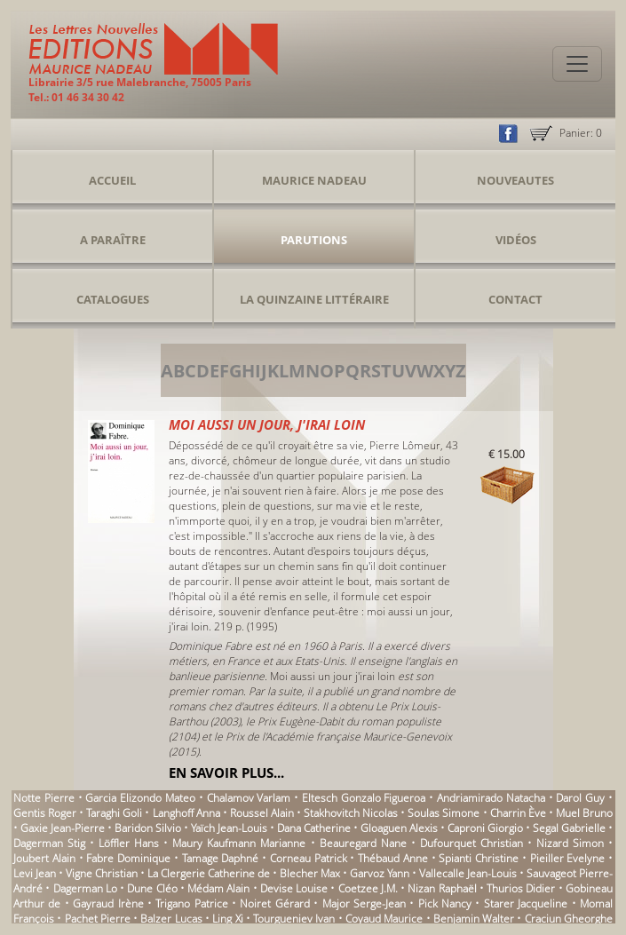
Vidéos (515, 240)
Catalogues (112, 299)
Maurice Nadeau (314, 180)
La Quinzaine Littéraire (314, 299)
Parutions (314, 240)
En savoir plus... (226, 772)
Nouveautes (515, 180)
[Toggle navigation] (577, 64)
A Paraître (113, 240)
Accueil (112, 180)
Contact (515, 299)
